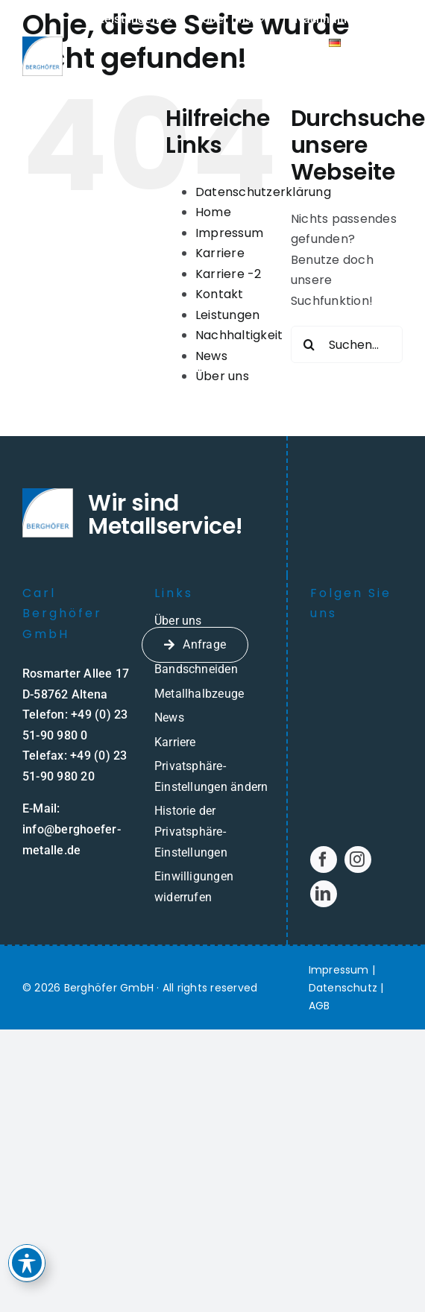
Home (213, 212)
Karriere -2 (228, 274)
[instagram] (357, 859)
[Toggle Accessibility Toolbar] (27, 1254)
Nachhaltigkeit (239, 335)
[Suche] (309, 344)
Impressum (229, 233)
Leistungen (227, 315)
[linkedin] (323, 893)
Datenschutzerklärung (263, 192)
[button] (212, 776)
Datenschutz (343, 987)
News (211, 356)
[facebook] (323, 859)
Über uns (222, 376)
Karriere (220, 253)
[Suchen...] (347, 344)
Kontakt (219, 294)
